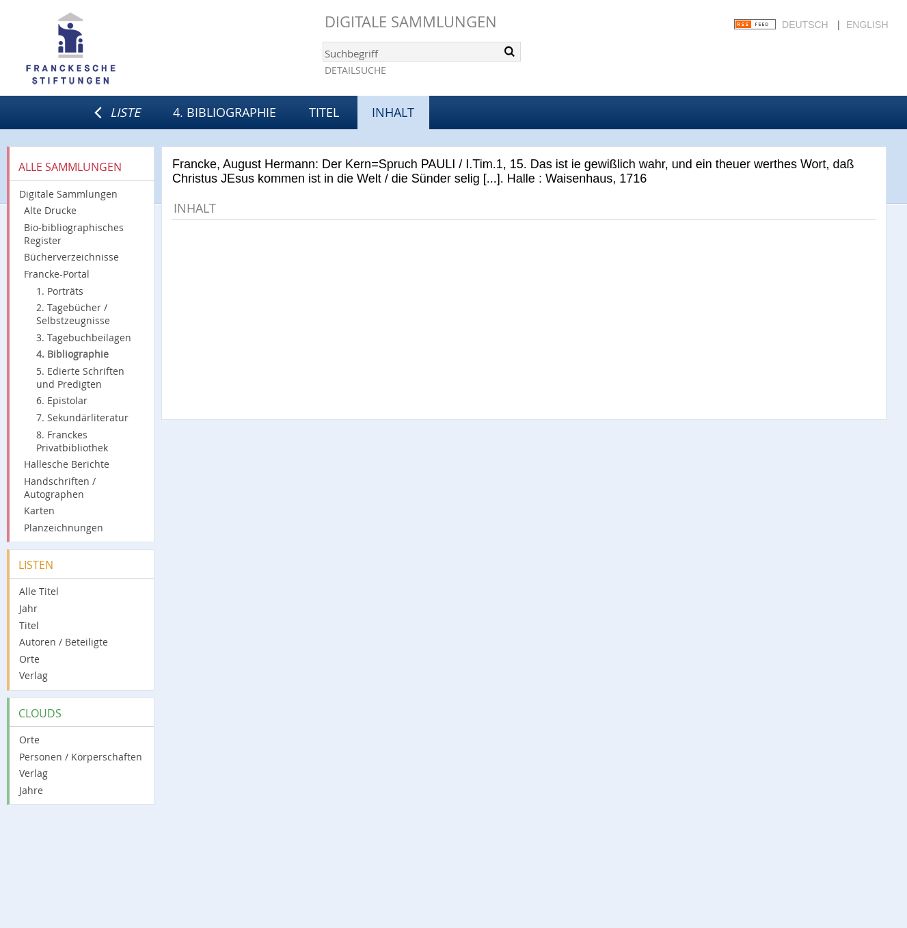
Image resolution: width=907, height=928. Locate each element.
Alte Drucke (50, 210)
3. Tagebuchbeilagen (83, 337)
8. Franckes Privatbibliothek (72, 441)
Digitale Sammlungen (411, 21)
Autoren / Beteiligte (63, 641)
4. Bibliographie (224, 112)
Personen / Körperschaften (80, 756)
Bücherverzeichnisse (71, 256)
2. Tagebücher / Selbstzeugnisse (73, 314)
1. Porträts (59, 290)
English (867, 24)
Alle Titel (39, 591)
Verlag (33, 675)
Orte (29, 658)
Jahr (28, 608)
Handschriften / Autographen (60, 488)
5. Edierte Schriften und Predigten (80, 377)
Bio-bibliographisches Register (74, 234)
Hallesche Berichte (66, 464)
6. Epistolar (61, 400)
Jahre (31, 790)
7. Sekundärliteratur (82, 417)
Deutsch (805, 24)
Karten (39, 510)
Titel (324, 112)
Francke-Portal (57, 273)
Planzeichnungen (63, 527)
